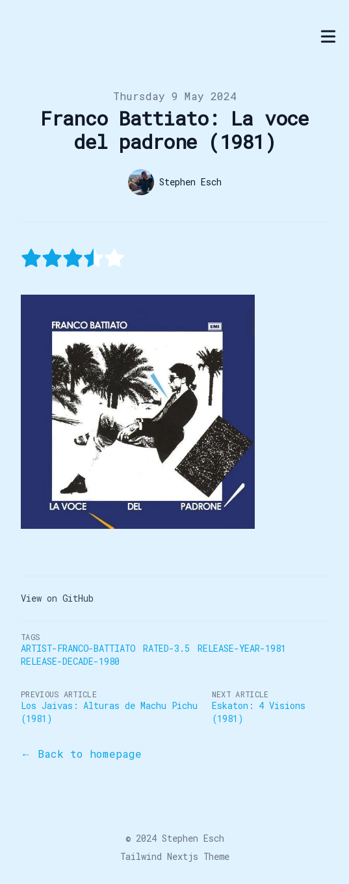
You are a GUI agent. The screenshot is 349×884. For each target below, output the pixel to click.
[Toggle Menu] (328, 36)
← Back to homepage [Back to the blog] (81, 753)
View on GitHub (57, 598)
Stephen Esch (193, 838)
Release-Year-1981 (242, 648)
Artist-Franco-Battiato (78, 648)
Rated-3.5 (166, 648)
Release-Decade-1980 (70, 661)
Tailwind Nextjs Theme (174, 856)
